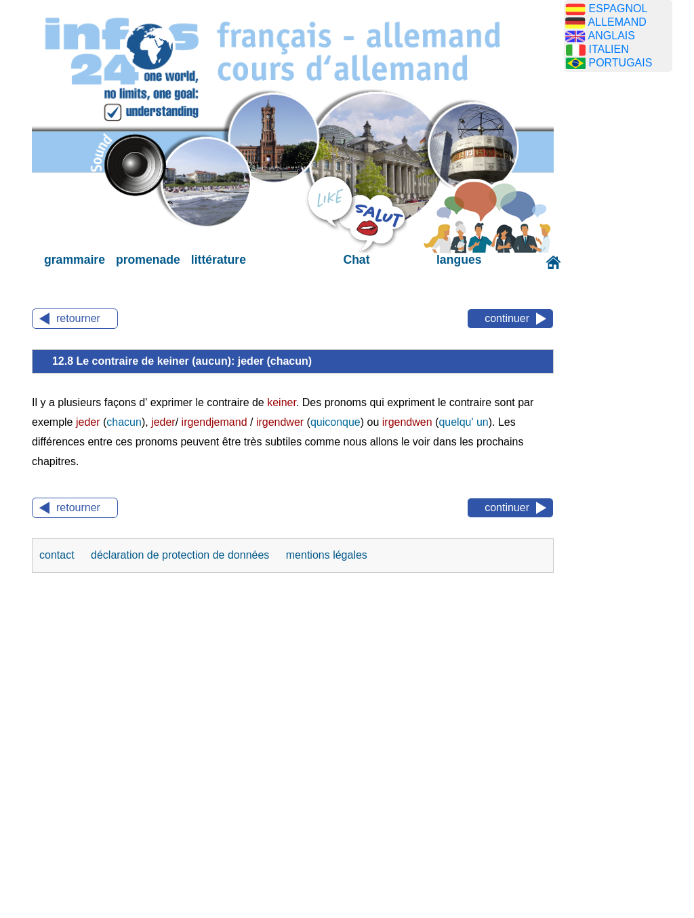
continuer (507, 318)
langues (458, 259)
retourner (78, 318)
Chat (356, 259)
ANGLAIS (611, 35)
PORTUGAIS (620, 62)
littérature (218, 259)
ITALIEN (608, 49)
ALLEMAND (617, 22)
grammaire (74, 259)
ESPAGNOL (617, 8)
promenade (148, 259)
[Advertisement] (628, 295)
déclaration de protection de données (181, 555)
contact (58, 555)
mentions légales (326, 555)
